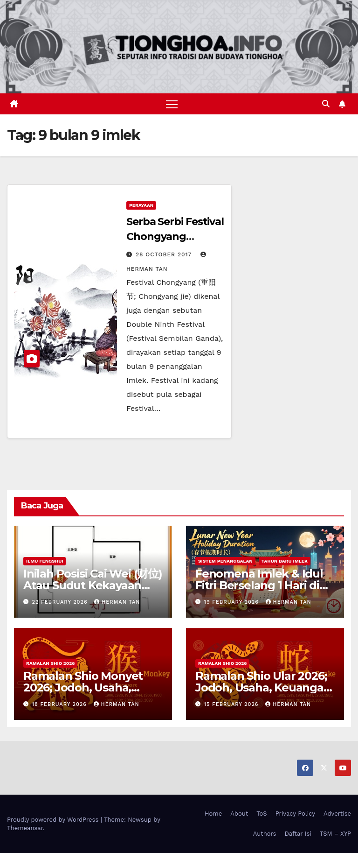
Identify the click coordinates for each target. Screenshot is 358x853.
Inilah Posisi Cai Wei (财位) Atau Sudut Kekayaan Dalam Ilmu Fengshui (92, 585)
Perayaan (141, 205)
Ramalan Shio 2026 (50, 663)
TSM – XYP (335, 833)
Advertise (337, 813)
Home (213, 813)
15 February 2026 (232, 704)
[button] (326, 103)
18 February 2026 (60, 704)
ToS (261, 813)
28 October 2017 (165, 254)
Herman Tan (117, 602)
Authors (264, 833)
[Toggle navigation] (171, 104)
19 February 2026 (232, 602)
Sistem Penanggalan (225, 561)
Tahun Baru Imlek (285, 561)
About (239, 813)
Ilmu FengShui (44, 561)
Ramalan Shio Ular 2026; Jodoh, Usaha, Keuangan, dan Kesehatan (264, 687)
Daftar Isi (297, 833)
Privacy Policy (295, 813)
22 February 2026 (61, 602)
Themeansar (25, 828)
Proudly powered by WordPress (54, 819)
